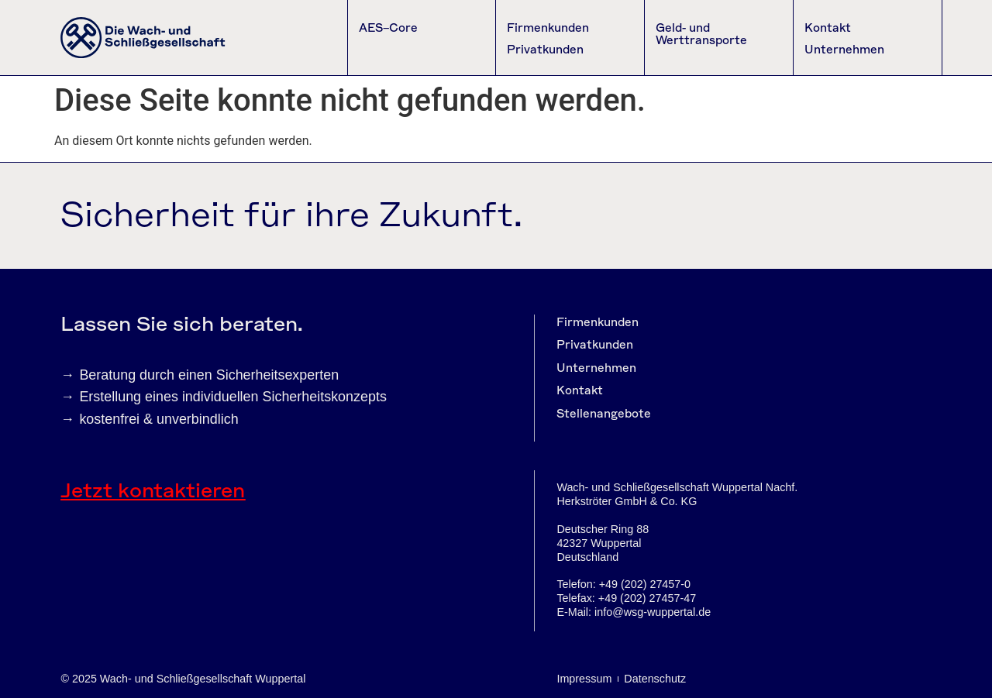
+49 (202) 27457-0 (645, 584)
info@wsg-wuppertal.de (652, 612)
